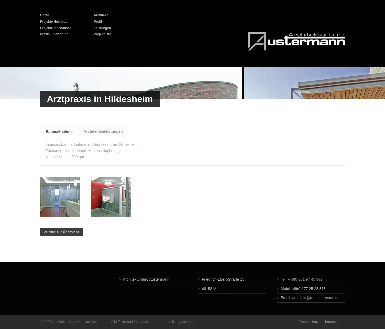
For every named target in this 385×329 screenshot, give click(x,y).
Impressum (333, 322)
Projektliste (102, 34)
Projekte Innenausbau (57, 28)
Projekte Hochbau (53, 22)
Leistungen (102, 28)
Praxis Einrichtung (54, 34)
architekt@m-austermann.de (316, 298)
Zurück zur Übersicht (61, 232)
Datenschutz (309, 322)
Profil (98, 22)
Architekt (101, 15)
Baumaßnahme (59, 132)
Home (44, 15)
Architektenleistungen (103, 131)
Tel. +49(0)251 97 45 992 (301, 279)
